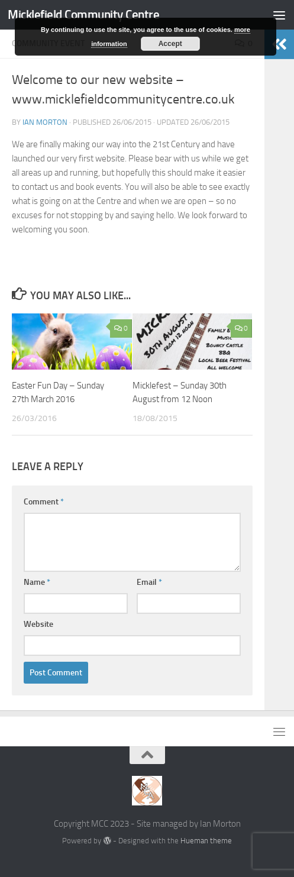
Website (38, 624)
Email (149, 582)
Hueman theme (206, 840)
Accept (170, 44)
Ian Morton (44, 122)
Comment (44, 502)
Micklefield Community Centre (83, 14)
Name (37, 582)
